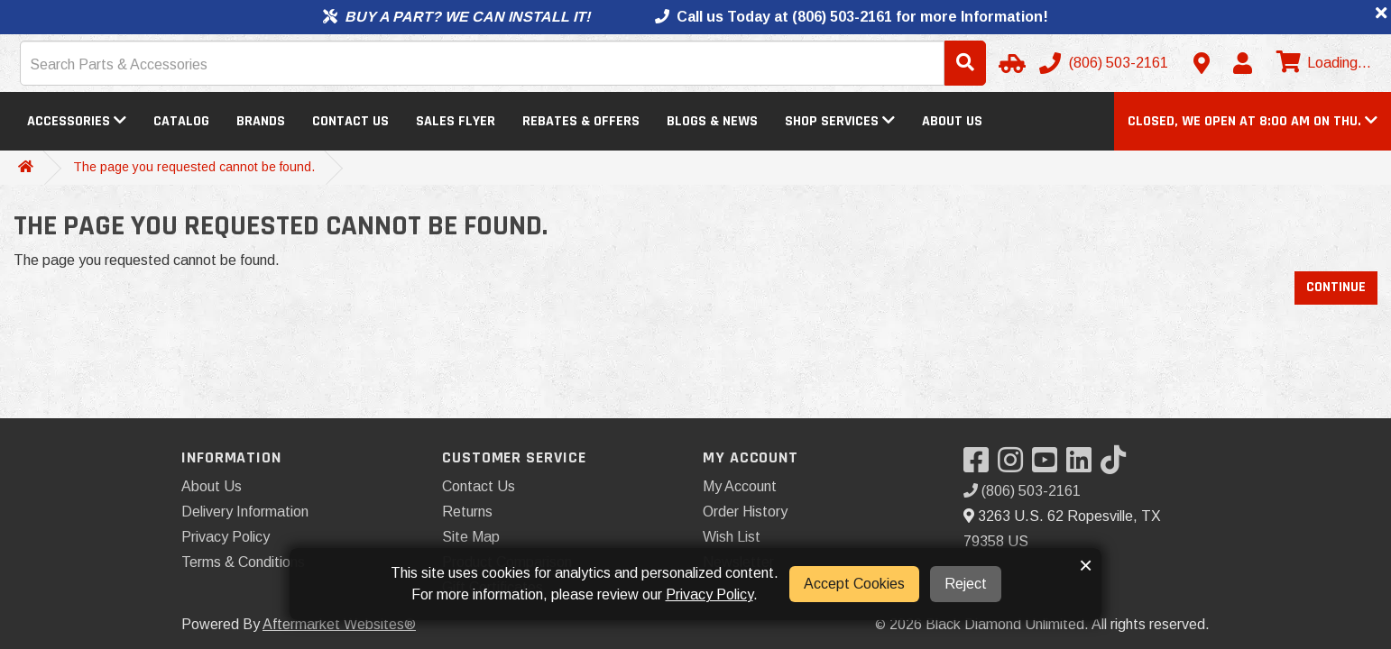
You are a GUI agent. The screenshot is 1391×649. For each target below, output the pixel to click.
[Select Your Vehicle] (1009, 63)
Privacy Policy (225, 536)
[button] (1252, 121)
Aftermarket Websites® (339, 624)
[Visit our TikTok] (1118, 465)
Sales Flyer (455, 121)
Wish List (731, 536)
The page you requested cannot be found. (194, 167)
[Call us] (1105, 63)
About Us (952, 121)
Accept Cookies (854, 583)
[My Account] (1242, 63)
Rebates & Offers (581, 121)
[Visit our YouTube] (1049, 465)
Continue (1336, 287)
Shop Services (840, 121)
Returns (467, 511)
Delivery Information (245, 511)
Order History (745, 511)
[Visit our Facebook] (980, 465)
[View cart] (1321, 63)
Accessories (76, 121)
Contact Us (350, 121)
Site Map (471, 536)
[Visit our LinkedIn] (1083, 465)
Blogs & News (712, 121)
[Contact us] (1201, 63)
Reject (965, 583)
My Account (740, 486)
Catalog (181, 121)
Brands (260, 121)
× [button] (1085, 565)
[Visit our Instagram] (1015, 465)
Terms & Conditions (243, 562)
